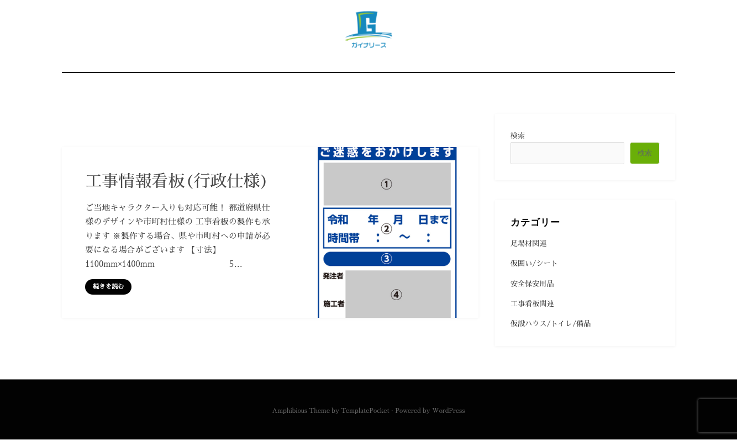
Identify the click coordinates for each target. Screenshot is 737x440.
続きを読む (108, 287)
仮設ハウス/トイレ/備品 (550, 324)
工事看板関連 (532, 303)
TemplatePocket (365, 411)
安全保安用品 (532, 283)
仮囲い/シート (534, 264)
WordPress (448, 411)
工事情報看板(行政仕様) (177, 181)
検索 (517, 135)
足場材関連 (528, 243)
